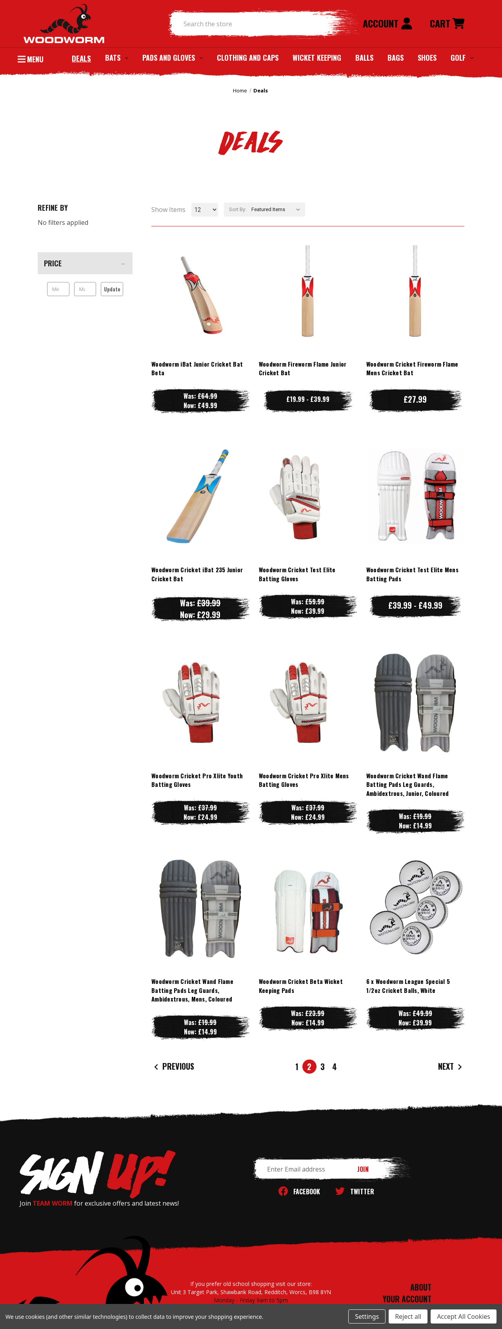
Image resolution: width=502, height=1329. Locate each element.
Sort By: (237, 209)
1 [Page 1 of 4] (296, 1066)
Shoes (427, 57)
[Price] (85, 263)
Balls (364, 57)
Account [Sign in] (388, 23)
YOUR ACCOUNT (407, 1299)
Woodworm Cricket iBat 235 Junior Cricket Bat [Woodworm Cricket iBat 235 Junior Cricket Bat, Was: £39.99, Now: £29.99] (197, 574)
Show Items (168, 209)
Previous (173, 1066)
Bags (395, 57)
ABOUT (420, 1287)
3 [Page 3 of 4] (322, 1066)
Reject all (408, 1316)
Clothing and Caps (247, 57)
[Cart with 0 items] (447, 24)
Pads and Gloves (172, 57)
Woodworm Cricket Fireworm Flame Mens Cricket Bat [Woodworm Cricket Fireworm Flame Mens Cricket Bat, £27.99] (412, 368)
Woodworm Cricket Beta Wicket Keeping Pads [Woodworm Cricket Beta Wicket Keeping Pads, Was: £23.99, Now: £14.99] (301, 985)
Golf (462, 57)
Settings (367, 1316)
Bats (116, 57)
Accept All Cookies (463, 1316)
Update (112, 289)
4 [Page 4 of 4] (334, 1066)
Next (451, 1066)
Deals (81, 57)
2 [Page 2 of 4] (309, 1066)
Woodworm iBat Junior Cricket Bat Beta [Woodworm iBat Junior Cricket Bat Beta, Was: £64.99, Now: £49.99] (197, 368)
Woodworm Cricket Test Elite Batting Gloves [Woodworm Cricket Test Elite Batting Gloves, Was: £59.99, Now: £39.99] (297, 574)
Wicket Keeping (317, 57)
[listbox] (277, 209)
